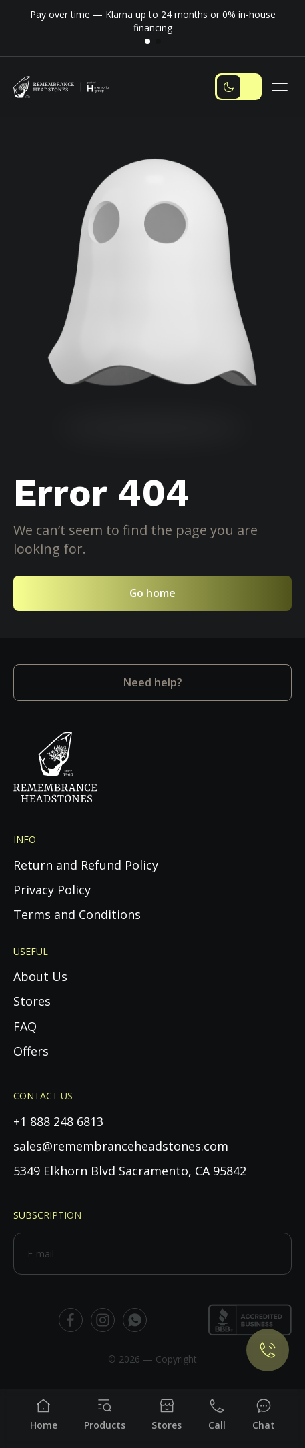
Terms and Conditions (77, 914)
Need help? (152, 682)
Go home (152, 593)
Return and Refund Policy (85, 865)
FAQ (25, 1026)
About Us (40, 976)
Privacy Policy (52, 890)
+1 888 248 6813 (58, 1121)
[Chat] (263, 1414)
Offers (31, 1051)
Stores (32, 1001)
